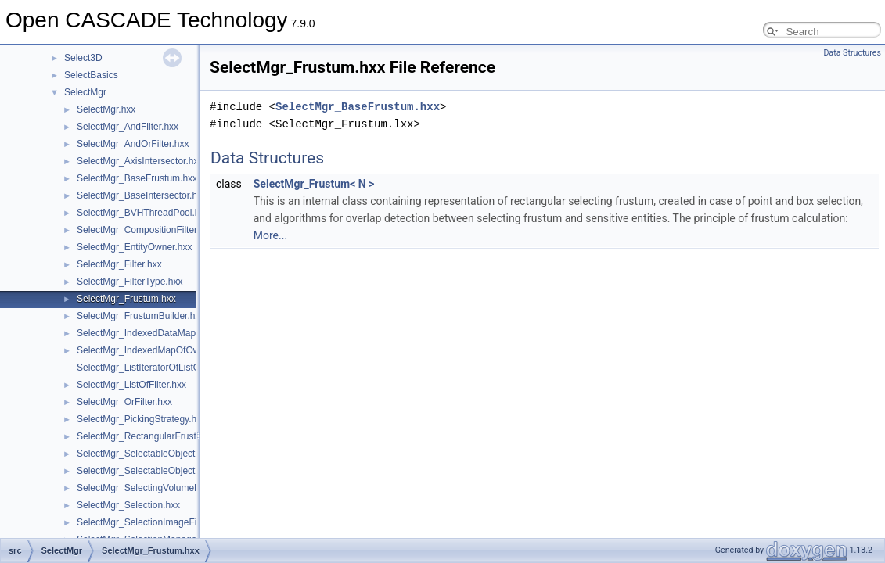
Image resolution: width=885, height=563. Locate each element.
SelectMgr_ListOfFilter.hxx (131, 384)
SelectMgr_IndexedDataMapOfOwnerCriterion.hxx (181, 333)
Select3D (83, 57)
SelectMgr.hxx (106, 109)
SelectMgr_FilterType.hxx (129, 281)
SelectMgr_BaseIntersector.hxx (142, 195)
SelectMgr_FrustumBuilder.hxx (140, 315)
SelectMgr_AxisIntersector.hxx (140, 161)
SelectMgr (85, 92)
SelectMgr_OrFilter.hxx (124, 401)
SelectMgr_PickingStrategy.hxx (141, 419)
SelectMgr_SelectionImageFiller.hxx (151, 522)
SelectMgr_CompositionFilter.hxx (145, 229)
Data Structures (852, 53)
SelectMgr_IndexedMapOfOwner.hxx (153, 350)
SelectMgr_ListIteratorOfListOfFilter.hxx (158, 367)
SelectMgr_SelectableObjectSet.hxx (151, 470)
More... (270, 235)
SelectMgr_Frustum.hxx (126, 298)
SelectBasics (91, 75)
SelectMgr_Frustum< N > (314, 184)
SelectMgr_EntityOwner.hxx (134, 247)
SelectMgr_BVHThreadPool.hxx (143, 212)
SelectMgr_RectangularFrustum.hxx (151, 436)
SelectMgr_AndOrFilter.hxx (133, 143)
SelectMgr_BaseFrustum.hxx (137, 178)
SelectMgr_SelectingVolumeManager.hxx (162, 487)
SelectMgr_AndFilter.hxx (127, 126)
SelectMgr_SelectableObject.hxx (144, 453)
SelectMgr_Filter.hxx (119, 264)
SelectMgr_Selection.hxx (128, 505)
